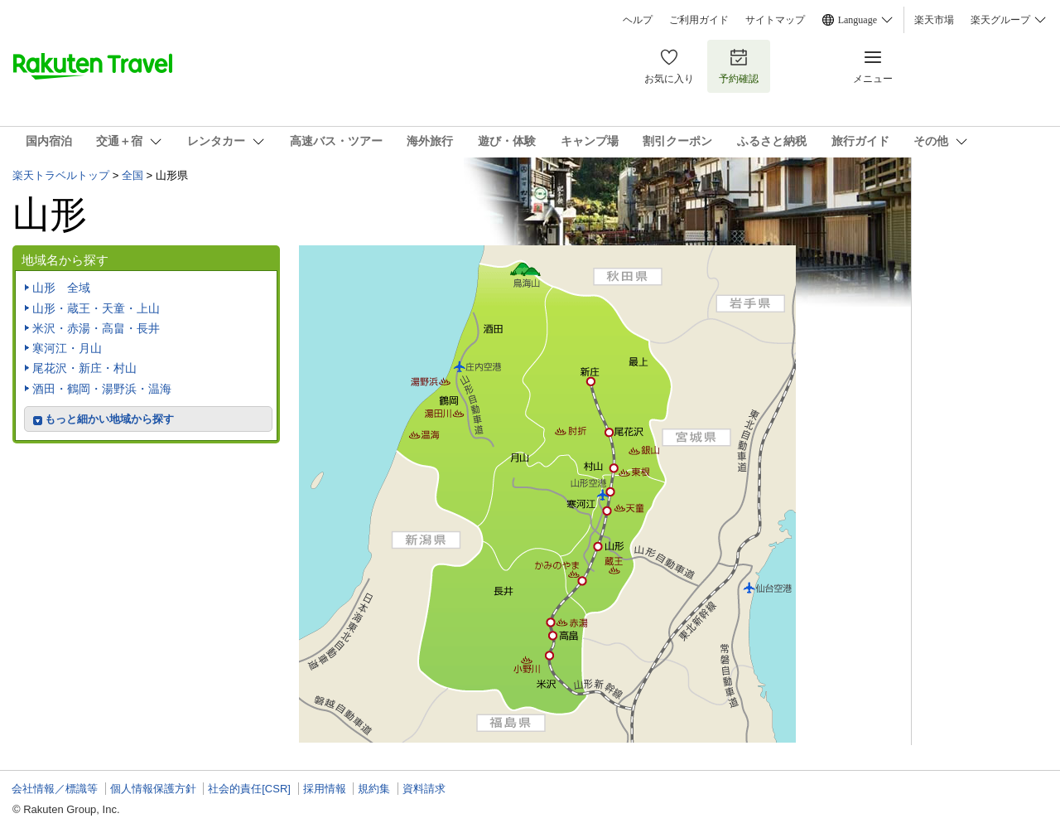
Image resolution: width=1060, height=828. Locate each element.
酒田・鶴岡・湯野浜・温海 (101, 388)
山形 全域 (61, 287)
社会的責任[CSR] (249, 788)
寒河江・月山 (67, 348)
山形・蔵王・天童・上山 (96, 308)
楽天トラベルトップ (60, 175)
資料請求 (424, 788)
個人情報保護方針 (153, 788)
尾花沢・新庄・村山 (84, 368)
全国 (132, 175)
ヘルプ (638, 20)
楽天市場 (934, 20)
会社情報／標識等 (55, 788)
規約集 (374, 788)
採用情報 (324, 788)
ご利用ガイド (699, 20)
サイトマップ (775, 20)
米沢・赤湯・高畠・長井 (96, 328)
